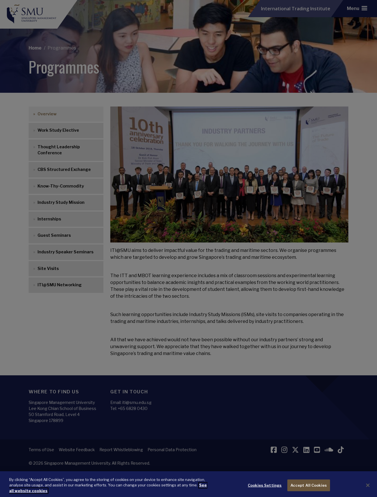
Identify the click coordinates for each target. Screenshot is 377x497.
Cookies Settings (265, 490)
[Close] (368, 490)
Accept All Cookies (308, 490)
